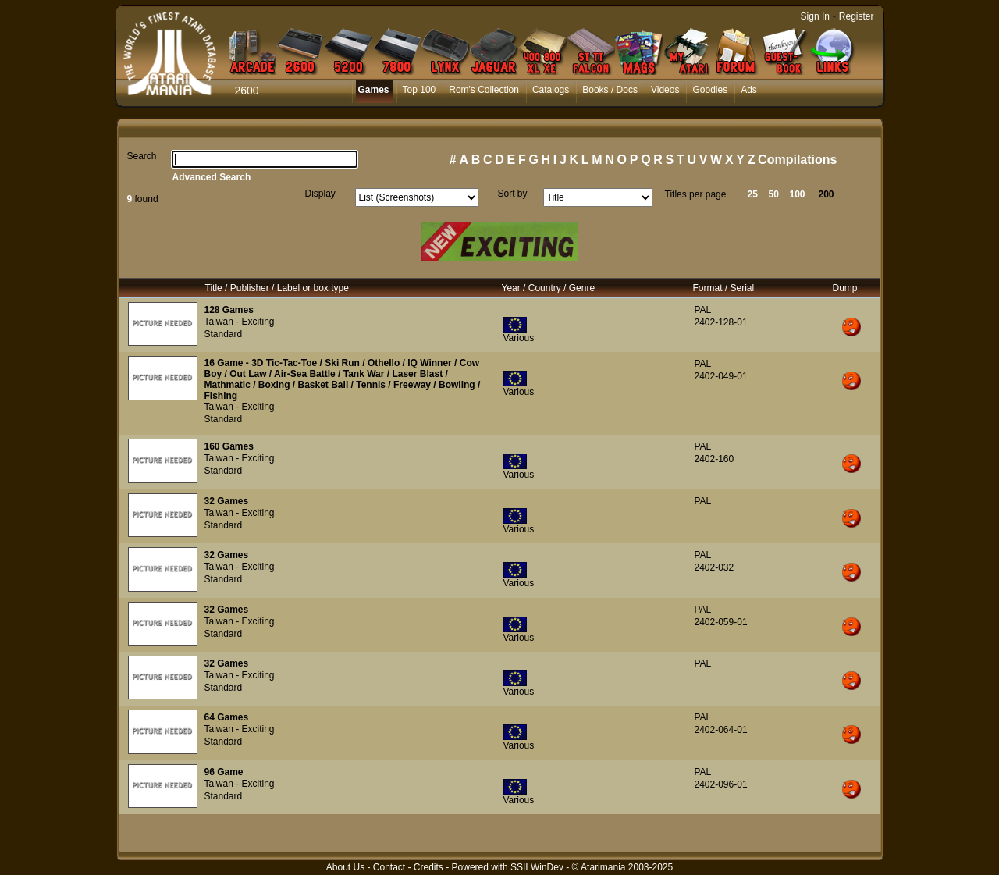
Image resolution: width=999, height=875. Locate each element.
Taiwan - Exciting (239, 321)
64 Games (226, 717)
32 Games (226, 501)
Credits (428, 867)
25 (753, 194)
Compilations (797, 159)
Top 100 (419, 89)
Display (320, 193)
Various (519, 338)
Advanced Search (211, 177)
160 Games (229, 446)
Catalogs (550, 89)
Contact (389, 867)
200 (826, 194)
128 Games (229, 309)
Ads (749, 89)
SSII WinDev (536, 867)
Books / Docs (610, 89)
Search (142, 156)
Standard (223, 334)
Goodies (709, 89)
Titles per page (696, 194)
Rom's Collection (484, 89)
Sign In (815, 16)
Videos (665, 89)
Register (856, 16)
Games (373, 89)
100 (797, 194)
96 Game (224, 772)
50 (774, 194)
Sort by (513, 193)
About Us (345, 867)
